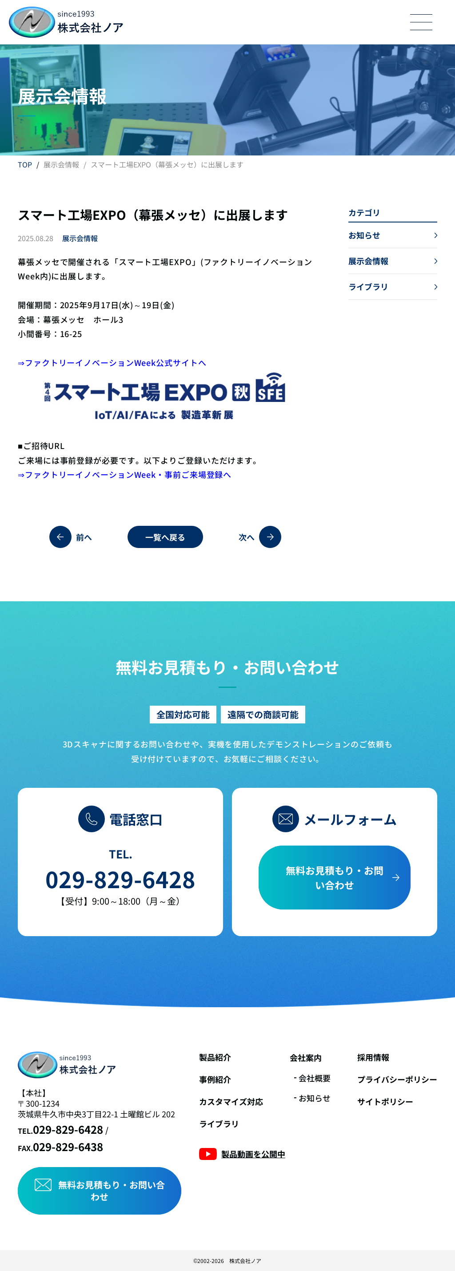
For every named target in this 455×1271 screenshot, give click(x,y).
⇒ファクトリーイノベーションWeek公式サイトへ (112, 362)
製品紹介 (215, 1057)
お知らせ (315, 1098)
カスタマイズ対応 (231, 1101)
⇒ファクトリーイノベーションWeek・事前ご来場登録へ (124, 474)
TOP (25, 164)
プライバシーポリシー (397, 1079)
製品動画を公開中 (253, 1154)
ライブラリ (219, 1123)
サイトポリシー (385, 1101)
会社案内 (306, 1057)
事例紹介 (215, 1079)
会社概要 (315, 1078)
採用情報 (373, 1057)
